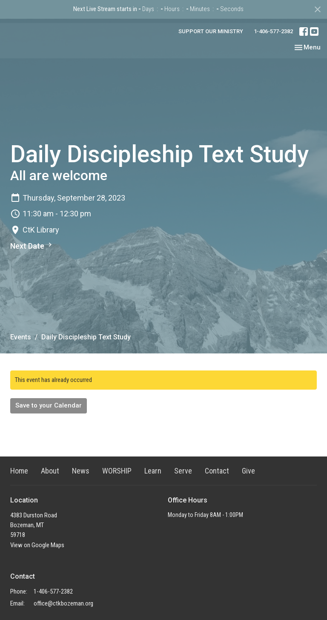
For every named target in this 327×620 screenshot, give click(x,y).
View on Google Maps (37, 545)
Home (19, 470)
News (80, 470)
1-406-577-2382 (273, 31)
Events (20, 337)
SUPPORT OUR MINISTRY (210, 31)
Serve (183, 470)
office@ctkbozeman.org (63, 603)
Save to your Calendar (48, 405)
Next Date (32, 245)
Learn (152, 470)
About (50, 470)
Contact (217, 470)
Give (248, 470)
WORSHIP (117, 470)
